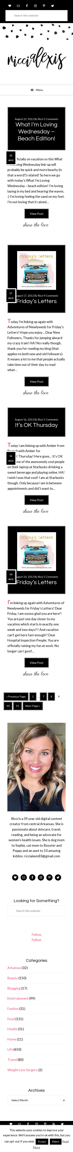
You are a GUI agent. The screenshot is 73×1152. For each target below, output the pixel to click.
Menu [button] (39, 90)
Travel (12, 1060)
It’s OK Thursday (36, 425)
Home (11, 1039)
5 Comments (51, 419)
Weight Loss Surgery (22, 1070)
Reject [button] (55, 1141)
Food (11, 1019)
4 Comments (51, 295)
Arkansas (14, 968)
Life (10, 1049)
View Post (36, 213)
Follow (36, 935)
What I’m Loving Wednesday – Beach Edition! (36, 132)
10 (9, 707)
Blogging (14, 988)
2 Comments (51, 119)
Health (12, 1029)
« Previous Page (16, 697)
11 (19, 707)
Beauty (12, 978)
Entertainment (18, 998)
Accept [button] (42, 1141)
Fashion (13, 1009)
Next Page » (32, 707)
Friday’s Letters (36, 301)
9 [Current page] (60, 697)
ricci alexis (36, 61)
